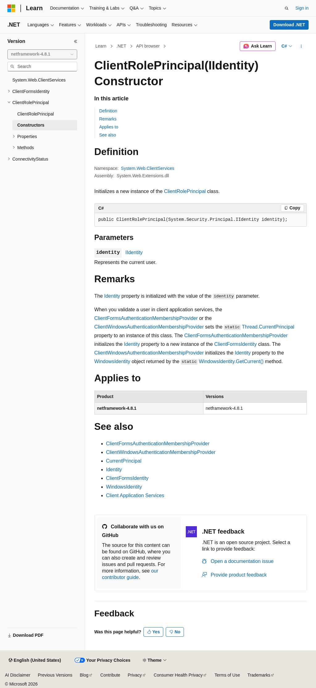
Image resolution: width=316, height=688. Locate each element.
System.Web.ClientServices (147, 168)
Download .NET (289, 24)
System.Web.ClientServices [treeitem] (39, 80)
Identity (112, 296)
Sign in (302, 8)
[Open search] (287, 8)
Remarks (108, 118)
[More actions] (301, 46)
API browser (148, 46)
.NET (121, 46)
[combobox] (42, 54)
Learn (100, 46)
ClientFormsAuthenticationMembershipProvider (146, 318)
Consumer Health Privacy (178, 675)
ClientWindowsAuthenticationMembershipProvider (149, 326)
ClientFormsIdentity (235, 344)
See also (107, 134)
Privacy (135, 675)
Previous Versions (55, 675)
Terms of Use (227, 675)
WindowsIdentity (112, 361)
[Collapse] (75, 41)
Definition (108, 110)
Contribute (110, 675)
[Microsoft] (11, 8)
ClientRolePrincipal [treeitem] (35, 113)
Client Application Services (135, 495)
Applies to (108, 126)
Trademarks (258, 675)
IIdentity (134, 252)
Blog (84, 675)
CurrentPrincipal (124, 461)
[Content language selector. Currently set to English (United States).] (34, 660)
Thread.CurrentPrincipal (268, 326)
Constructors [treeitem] (30, 125)
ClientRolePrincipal (185, 191)
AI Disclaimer (17, 675)
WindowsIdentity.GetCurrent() (231, 361)
